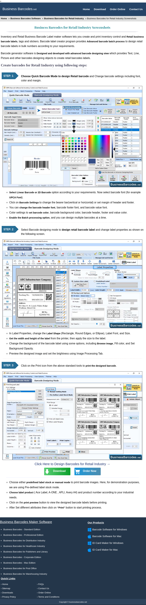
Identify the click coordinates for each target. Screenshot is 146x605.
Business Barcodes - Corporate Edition (22, 557)
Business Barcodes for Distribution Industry (24, 540)
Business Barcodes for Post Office (20, 568)
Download (100, 9)
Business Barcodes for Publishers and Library (25, 551)
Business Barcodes (18, 9)
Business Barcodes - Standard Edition (21, 529)
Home (86, 9)
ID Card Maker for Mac (105, 549)
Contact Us (136, 9)
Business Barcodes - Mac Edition (19, 563)
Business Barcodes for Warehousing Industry (25, 574)
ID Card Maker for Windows (107, 542)
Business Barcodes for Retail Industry (64, 18)
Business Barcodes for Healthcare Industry (24, 546)
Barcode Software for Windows (109, 529)
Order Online (117, 9)
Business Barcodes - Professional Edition (23, 535)
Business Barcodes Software (25, 18)
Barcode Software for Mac (106, 536)
